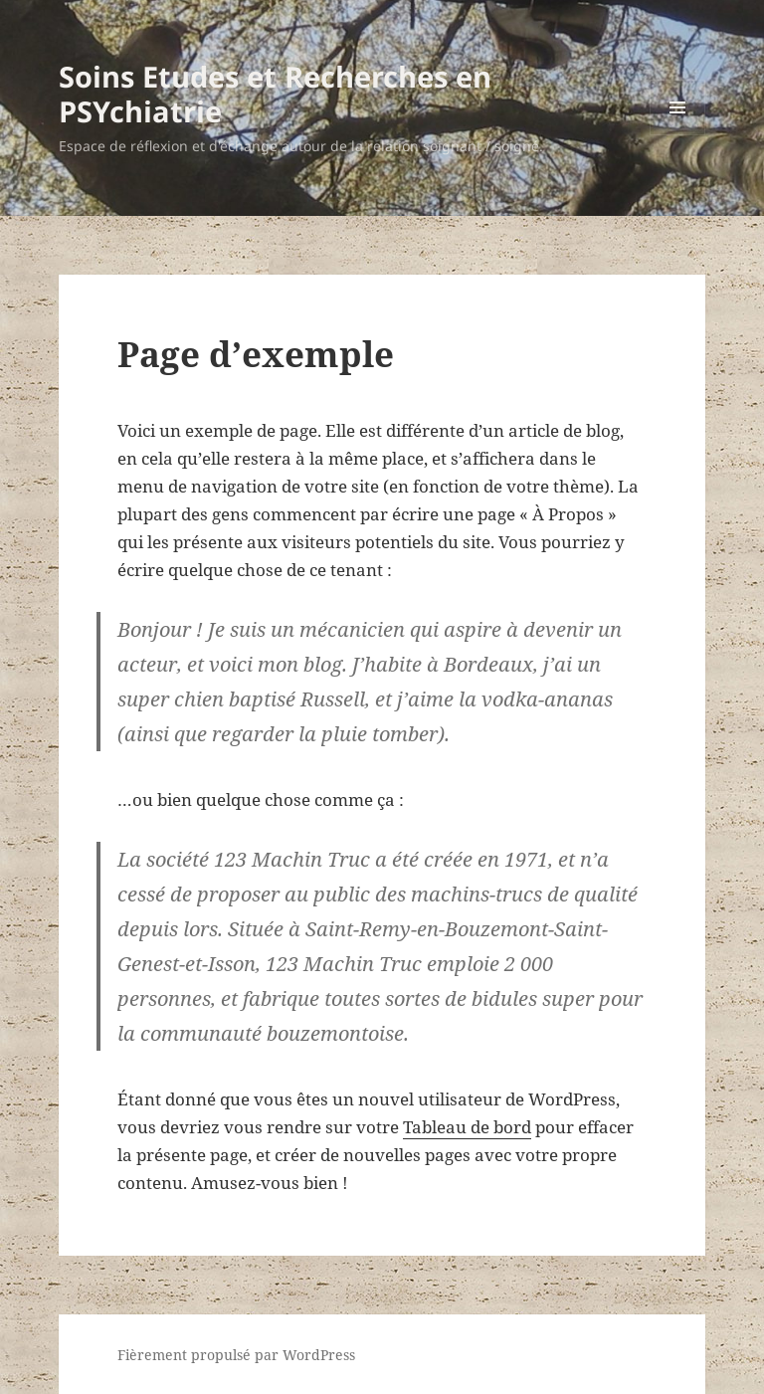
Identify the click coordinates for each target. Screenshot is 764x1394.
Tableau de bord (467, 1126)
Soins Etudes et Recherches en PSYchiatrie (275, 93)
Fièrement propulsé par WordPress (236, 1354)
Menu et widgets (678, 134)
